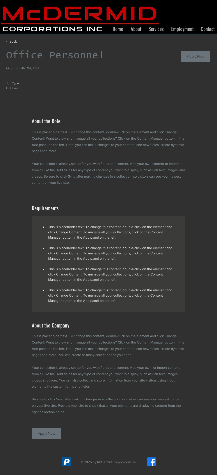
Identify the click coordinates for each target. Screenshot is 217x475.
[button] (156, 29)
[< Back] (21, 42)
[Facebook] (151, 461)
